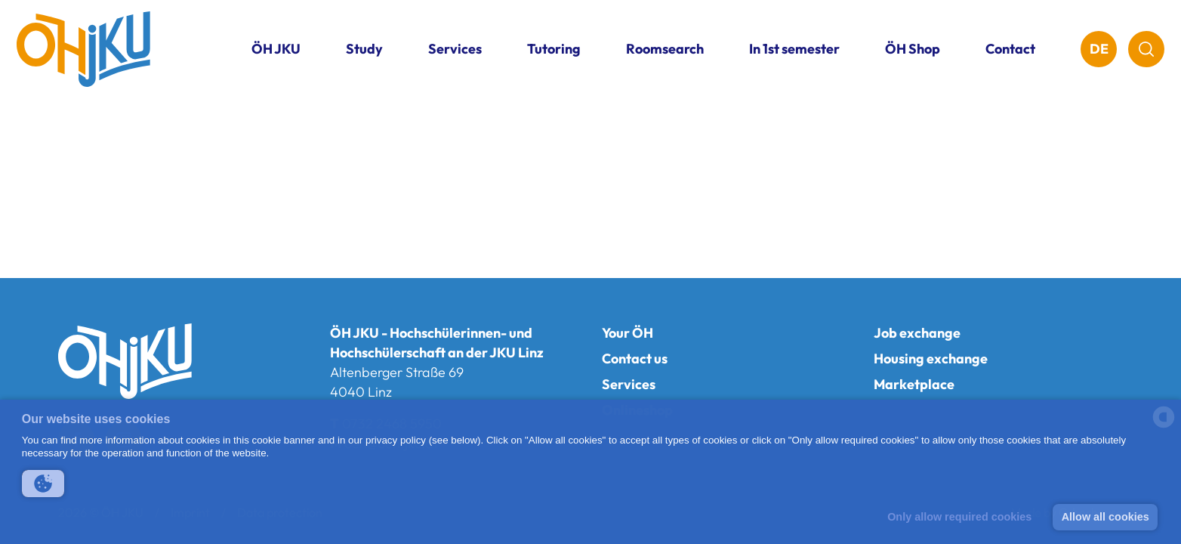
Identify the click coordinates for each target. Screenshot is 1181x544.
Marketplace (914, 384)
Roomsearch (665, 48)
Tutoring (554, 48)
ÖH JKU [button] (276, 48)
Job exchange (917, 333)
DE (1099, 48)
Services (628, 384)
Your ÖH (627, 333)
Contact (1010, 48)
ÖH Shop (912, 48)
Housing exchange (931, 358)
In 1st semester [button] (794, 48)
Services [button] (455, 48)
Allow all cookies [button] (1105, 517)
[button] (43, 483)
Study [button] (364, 48)
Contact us (635, 358)
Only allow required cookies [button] (959, 517)
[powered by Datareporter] (1164, 426)
